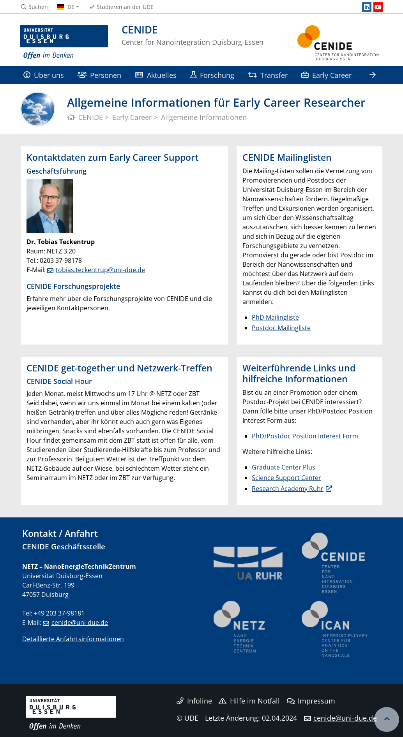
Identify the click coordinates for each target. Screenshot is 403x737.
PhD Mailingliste (275, 317)
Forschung (212, 75)
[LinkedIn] (366, 7)
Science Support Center (286, 477)
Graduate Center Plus (283, 467)
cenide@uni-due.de (79, 622)
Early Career (326, 75)
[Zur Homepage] (64, 42)
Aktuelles (155, 75)
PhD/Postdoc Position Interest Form (305, 436)
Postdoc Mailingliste (281, 328)
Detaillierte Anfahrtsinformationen (73, 639)
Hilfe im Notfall (249, 700)
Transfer (268, 75)
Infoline (194, 700)
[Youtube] (378, 7)
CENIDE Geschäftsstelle (63, 546)
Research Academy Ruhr (287, 488)
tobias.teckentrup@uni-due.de (100, 270)
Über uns (43, 75)
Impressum (311, 700)
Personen (99, 75)
